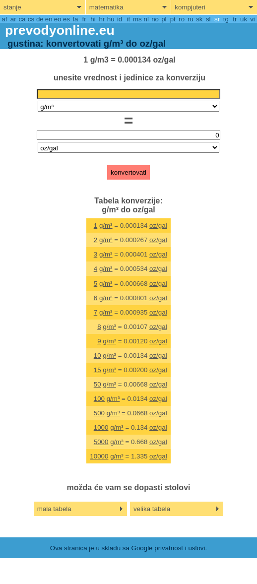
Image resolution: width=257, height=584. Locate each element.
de (40, 19)
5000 (101, 442)
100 (99, 398)
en (49, 19)
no (155, 19)
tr (235, 19)
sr (217, 19)
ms (137, 19)
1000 (101, 427)
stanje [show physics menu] (12, 7)
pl (163, 19)
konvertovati (128, 172)
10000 (99, 456)
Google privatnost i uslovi (168, 548)
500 (99, 413)
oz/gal (158, 225)
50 (97, 384)
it (128, 19)
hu (111, 19)
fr (84, 19)
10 (97, 355)
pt (173, 19)
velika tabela (151, 509)
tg (226, 19)
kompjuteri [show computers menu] (190, 7)
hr (102, 19)
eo (58, 19)
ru (190, 19)
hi (92, 19)
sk (199, 19)
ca (22, 19)
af (4, 19)
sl (208, 19)
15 (97, 370)
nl (145, 19)
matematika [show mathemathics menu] (106, 7)
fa (75, 19)
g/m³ (106, 225)
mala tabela (54, 509)
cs (31, 19)
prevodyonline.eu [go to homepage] (60, 30)
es (66, 19)
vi (252, 19)
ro (182, 19)
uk (243, 19)
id (119, 19)
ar (13, 19)
